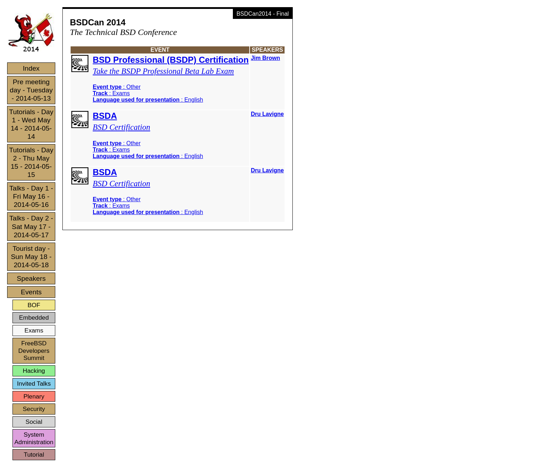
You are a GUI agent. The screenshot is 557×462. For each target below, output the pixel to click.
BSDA (105, 116)
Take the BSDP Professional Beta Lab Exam (163, 71)
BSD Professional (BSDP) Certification (171, 60)
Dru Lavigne (267, 114)
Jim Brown (265, 58)
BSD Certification (121, 127)
